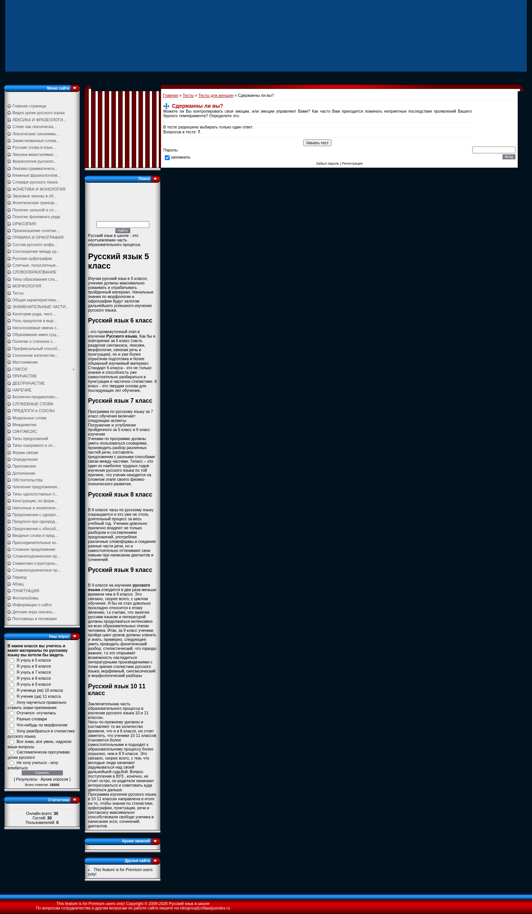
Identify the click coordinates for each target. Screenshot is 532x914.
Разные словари (32, 719)
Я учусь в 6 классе (34, 666)
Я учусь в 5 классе (34, 660)
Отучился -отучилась (36, 713)
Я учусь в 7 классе (34, 672)
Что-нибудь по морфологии (42, 725)
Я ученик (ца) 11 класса (39, 696)
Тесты (188, 95)
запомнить (180, 157)
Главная (170, 95)
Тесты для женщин (215, 95)
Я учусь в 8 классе (34, 678)
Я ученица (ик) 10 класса (40, 690)
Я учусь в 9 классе (34, 684)
